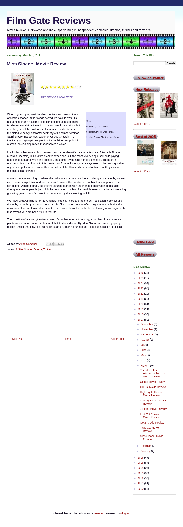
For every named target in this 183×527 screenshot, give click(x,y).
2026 (141, 272)
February (146, 445)
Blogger (124, 513)
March (145, 365)
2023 (141, 288)
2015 (141, 462)
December (147, 324)
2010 (141, 488)
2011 (141, 483)
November (147, 329)
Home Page (145, 242)
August (145, 339)
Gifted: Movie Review (152, 381)
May (143, 355)
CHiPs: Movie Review (153, 386)
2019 (141, 309)
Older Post (117, 338)
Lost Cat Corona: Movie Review (150, 416)
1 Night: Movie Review (153, 408)
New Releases (147, 90)
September (147, 334)
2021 (141, 298)
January (146, 451)
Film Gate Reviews (49, 20)
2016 (141, 457)
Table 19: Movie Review (149, 429)
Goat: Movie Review (152, 422)
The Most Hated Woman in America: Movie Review (153, 373)
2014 (141, 467)
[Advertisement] (67, 296)
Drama (38, 249)
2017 (141, 319)
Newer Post (16, 338)
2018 (141, 314)
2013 (141, 473)
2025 (141, 277)
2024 (141, 283)
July (143, 344)
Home (67, 338)
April (144, 360)
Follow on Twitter (150, 78)
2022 (141, 293)
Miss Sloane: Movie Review (151, 438)
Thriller (47, 249)
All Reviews (145, 254)
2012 (141, 478)
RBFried (99, 513)
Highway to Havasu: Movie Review (152, 394)
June (144, 350)
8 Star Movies (24, 249)
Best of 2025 (146, 137)
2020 (141, 304)
